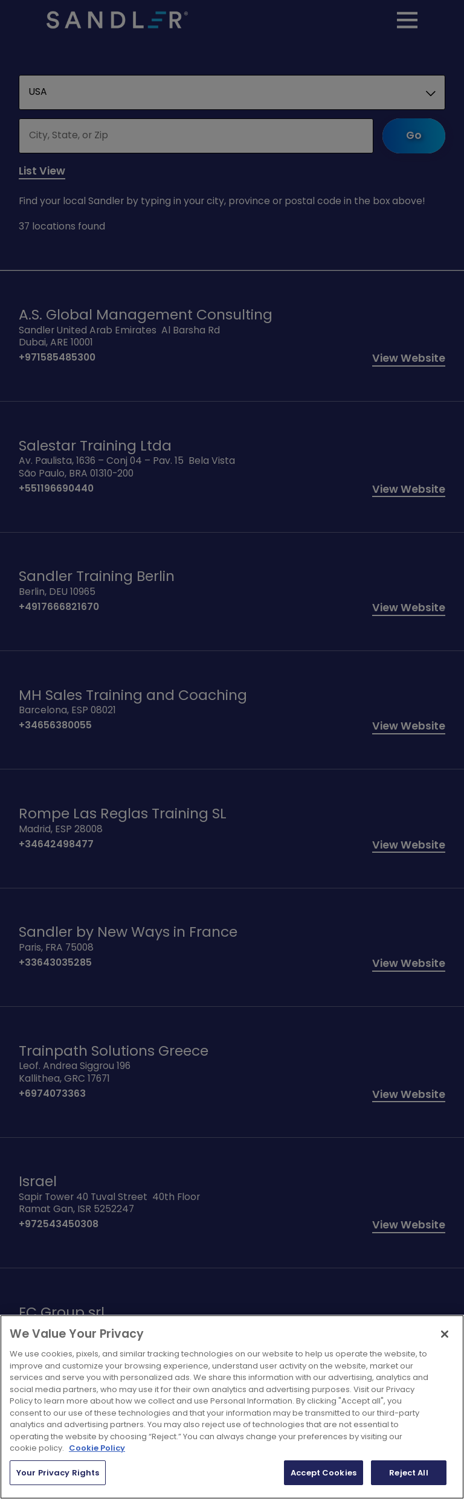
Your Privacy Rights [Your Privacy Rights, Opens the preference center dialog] (57, 1472)
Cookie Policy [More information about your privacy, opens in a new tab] (97, 1448)
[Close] (444, 1334)
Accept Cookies (323, 1472)
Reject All (408, 1472)
